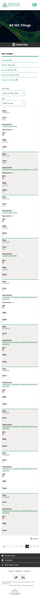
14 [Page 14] (34, 546)
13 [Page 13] (31, 546)
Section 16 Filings (8, 80)
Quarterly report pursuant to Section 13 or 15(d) (20, 169)
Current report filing (9, 126)
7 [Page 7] (10, 546)
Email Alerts (10, 555)
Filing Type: (6, 88)
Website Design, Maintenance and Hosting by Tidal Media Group (18, 583)
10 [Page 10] (21, 546)
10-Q (4, 162)
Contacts (9, 560)
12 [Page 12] (27, 546)
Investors (20, 44)
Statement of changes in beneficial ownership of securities (20, 298)
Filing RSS (34, 538)
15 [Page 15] (38, 546)
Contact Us (27, 571)
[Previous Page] (3, 546)
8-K (3, 119)
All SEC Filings (7, 65)
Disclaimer (18, 571)
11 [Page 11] (24, 546)
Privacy (11, 571)
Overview (5, 60)
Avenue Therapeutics (27, 585)
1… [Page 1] (7, 546)
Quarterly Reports (9, 75)
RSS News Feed (11, 564)
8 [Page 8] (13, 546)
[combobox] (13, 93)
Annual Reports (8, 70)
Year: (3, 99)
